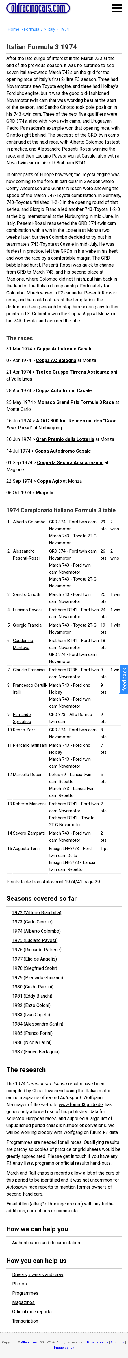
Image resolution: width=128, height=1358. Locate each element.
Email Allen (17, 1204)
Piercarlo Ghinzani (30, 745)
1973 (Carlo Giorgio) (32, 922)
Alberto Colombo (29, 522)
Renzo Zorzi (24, 730)
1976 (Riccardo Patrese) (37, 949)
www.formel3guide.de (81, 1104)
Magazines (23, 1302)
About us (117, 1342)
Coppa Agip (49, 481)
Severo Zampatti (29, 833)
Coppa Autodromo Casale (65, 349)
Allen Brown (30, 1342)
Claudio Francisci (29, 669)
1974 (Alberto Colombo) (36, 931)
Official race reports (32, 1311)
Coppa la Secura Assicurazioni (70, 462)
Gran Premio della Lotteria (65, 439)
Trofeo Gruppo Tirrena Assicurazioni (76, 372)
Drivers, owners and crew (37, 1274)
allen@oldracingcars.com (56, 1204)
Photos (19, 1284)
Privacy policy (97, 1342)
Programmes (25, 1293)
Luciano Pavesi (27, 609)
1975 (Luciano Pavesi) (34, 940)
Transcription (25, 1321)
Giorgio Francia (27, 625)
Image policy (64, 1348)
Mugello (44, 493)
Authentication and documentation (46, 1242)
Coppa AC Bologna (56, 360)
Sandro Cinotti (26, 594)
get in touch (74, 1156)
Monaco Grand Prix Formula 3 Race (76, 402)
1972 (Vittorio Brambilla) (36, 912)
